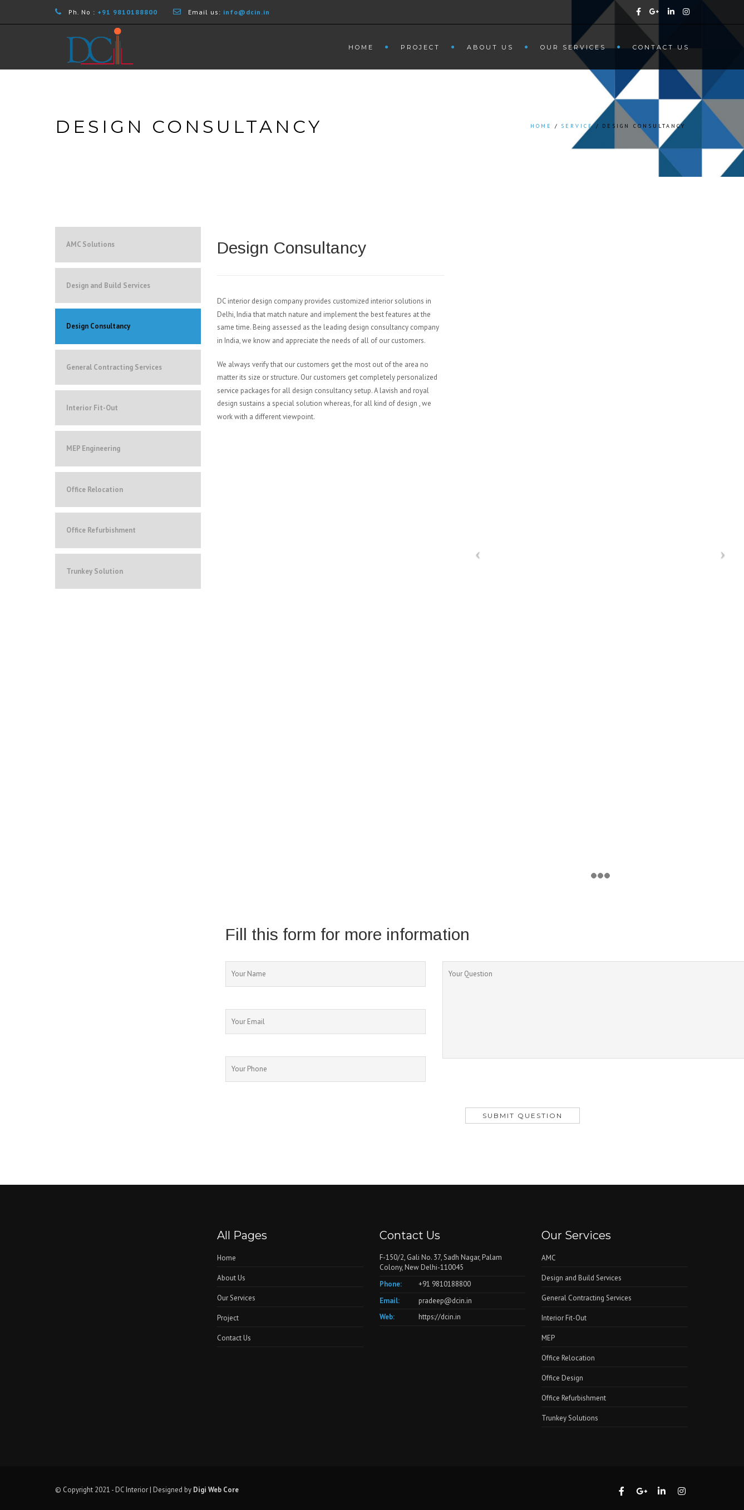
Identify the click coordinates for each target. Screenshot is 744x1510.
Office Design (562, 1378)
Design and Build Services (108, 285)
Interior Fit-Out (92, 408)
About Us (490, 47)
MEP (548, 1338)
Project (420, 47)
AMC (548, 1258)
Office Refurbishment (101, 530)
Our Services (573, 47)
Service (577, 126)
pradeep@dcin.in (445, 1300)
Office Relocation (94, 489)
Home (361, 47)
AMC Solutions (90, 244)
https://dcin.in (439, 1317)
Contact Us (661, 47)
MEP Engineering (93, 448)
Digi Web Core (216, 1489)
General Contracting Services (114, 367)
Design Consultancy (98, 326)
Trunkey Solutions (569, 1418)
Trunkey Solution (94, 571)
